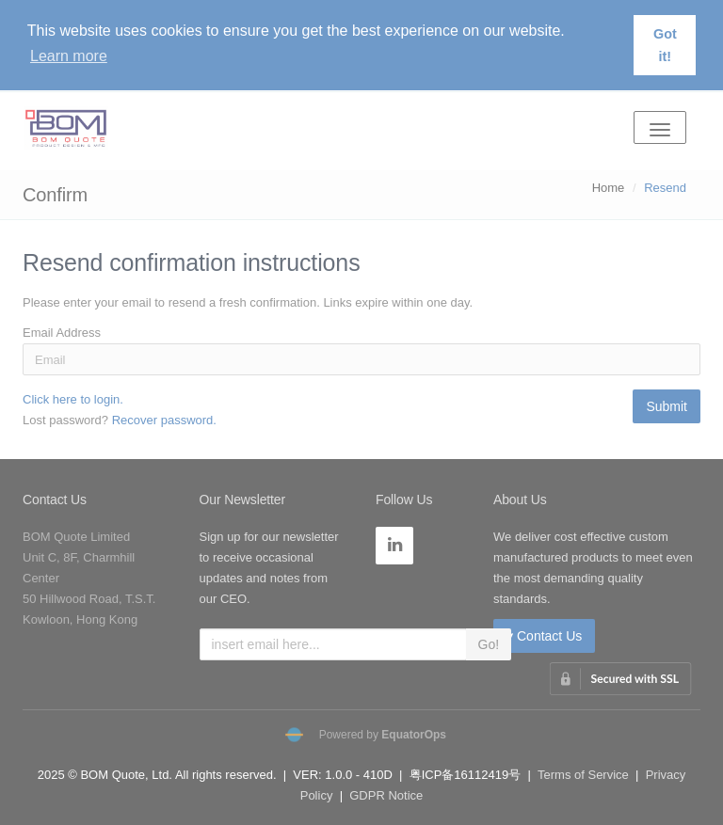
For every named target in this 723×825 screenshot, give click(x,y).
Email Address (62, 332)
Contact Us (55, 499)
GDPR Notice (386, 795)
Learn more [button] (68, 56)
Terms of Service (583, 775)
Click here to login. (73, 399)
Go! (489, 644)
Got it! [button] (665, 45)
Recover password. (164, 420)
